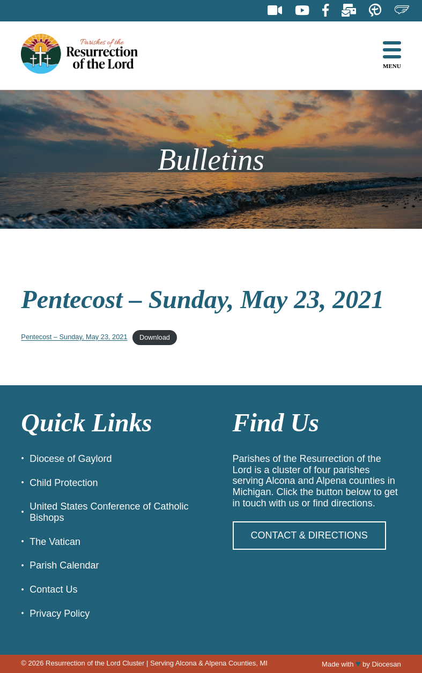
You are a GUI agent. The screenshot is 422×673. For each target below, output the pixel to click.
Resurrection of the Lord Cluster (95, 663)
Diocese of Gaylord (70, 458)
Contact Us (53, 589)
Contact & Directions (309, 535)
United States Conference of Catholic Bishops (108, 512)
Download (154, 337)
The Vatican (54, 541)
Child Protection (63, 482)
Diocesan (386, 664)
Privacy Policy (59, 613)
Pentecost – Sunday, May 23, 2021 (74, 337)
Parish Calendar (64, 565)
